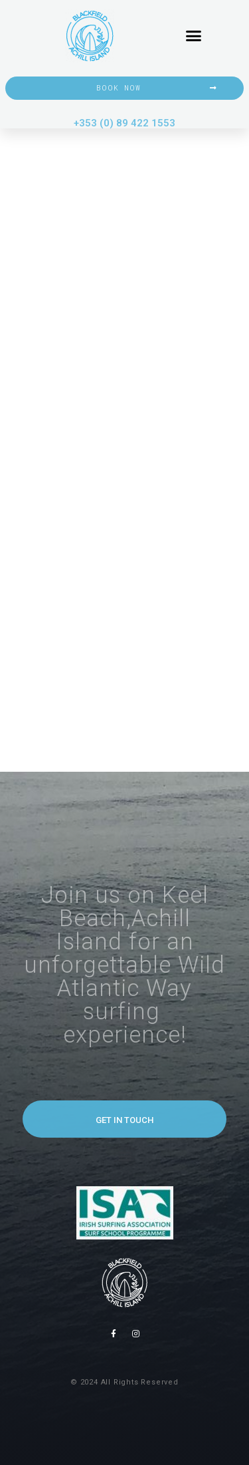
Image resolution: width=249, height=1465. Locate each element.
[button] (194, 36)
